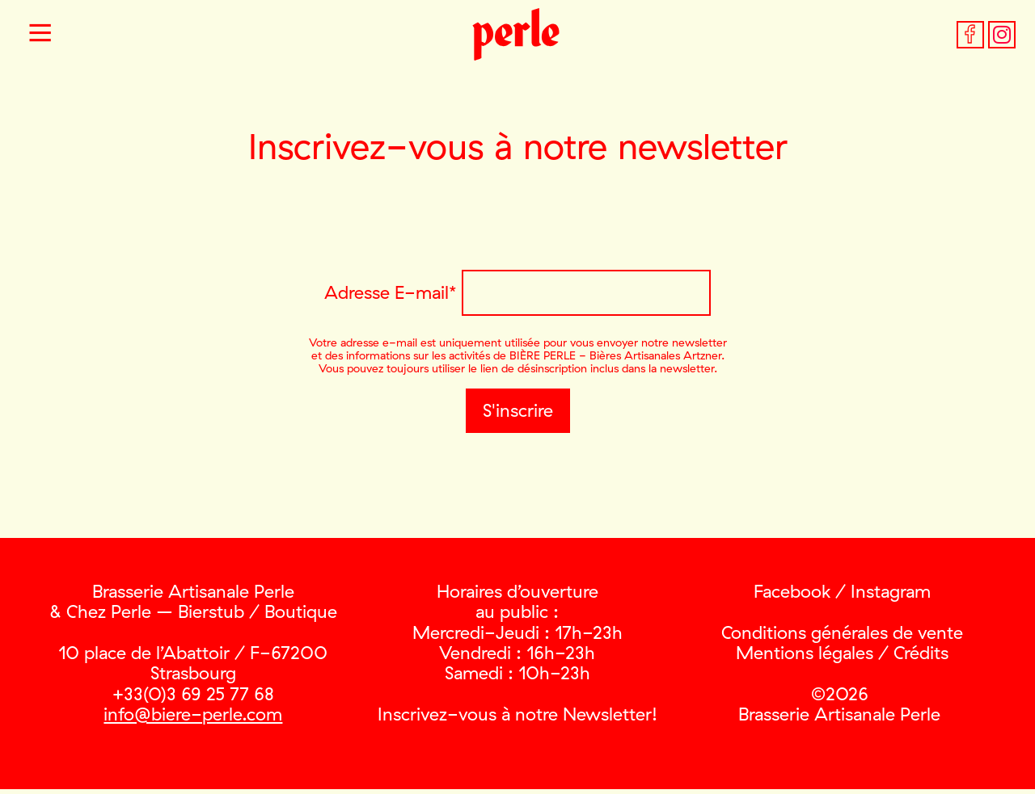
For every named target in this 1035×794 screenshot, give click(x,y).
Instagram (891, 595)
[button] (40, 35)
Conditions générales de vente (842, 636)
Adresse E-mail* (390, 296)
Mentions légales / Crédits (842, 656)
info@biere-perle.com (193, 718)
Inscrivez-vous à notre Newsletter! (517, 718)
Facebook (792, 595)
